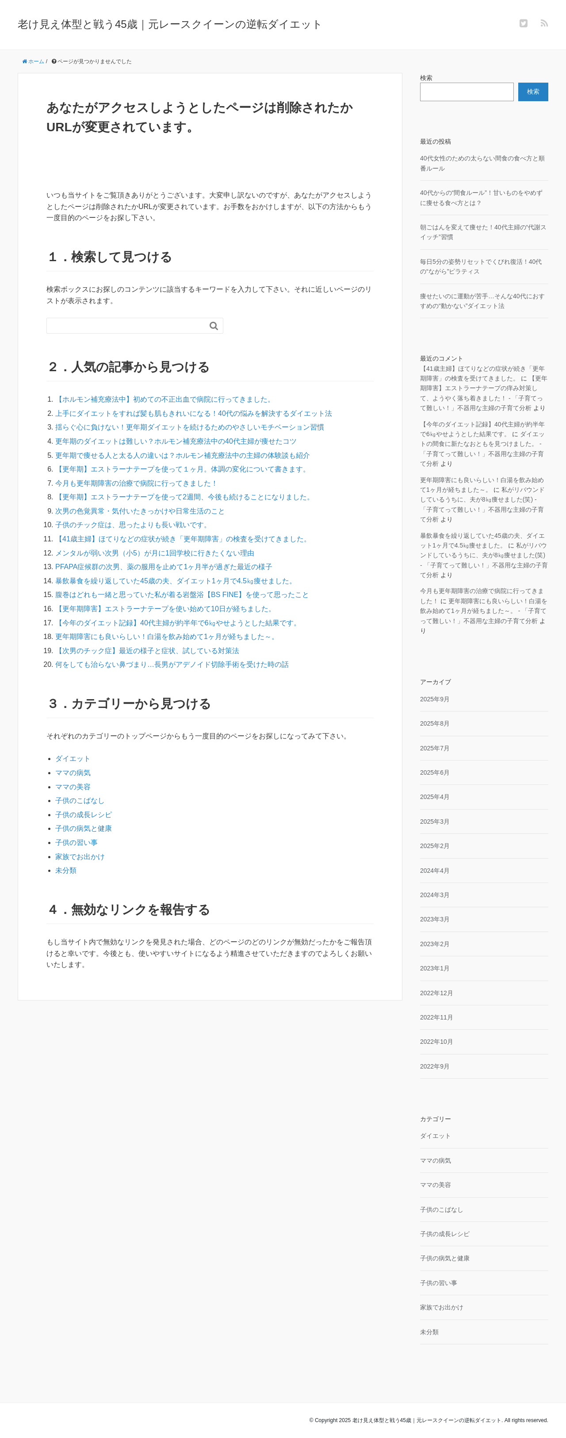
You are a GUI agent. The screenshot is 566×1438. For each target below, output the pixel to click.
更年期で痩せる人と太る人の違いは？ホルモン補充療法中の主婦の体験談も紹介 (182, 455)
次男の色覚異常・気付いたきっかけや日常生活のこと (140, 511)
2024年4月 (435, 870)
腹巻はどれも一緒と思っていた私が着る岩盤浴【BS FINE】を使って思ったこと (182, 594)
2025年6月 (435, 772)
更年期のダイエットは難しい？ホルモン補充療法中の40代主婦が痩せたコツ (176, 441)
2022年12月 (436, 993)
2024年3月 (435, 894)
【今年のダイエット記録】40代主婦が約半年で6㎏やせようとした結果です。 (178, 623)
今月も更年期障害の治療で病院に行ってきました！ (136, 483)
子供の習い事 (76, 842)
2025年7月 (435, 748)
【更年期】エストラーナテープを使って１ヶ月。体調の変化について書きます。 (182, 469)
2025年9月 (435, 699)
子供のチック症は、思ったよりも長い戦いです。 (133, 525)
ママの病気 (73, 772)
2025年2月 (435, 845)
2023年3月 (435, 919)
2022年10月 (436, 1041)
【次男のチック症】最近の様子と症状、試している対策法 (147, 650)
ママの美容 (73, 787)
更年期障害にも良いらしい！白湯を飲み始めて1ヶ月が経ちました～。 (167, 636)
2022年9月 (435, 1066)
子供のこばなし (80, 800)
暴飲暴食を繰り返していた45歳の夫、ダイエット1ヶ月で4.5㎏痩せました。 (175, 581)
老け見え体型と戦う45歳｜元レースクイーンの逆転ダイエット (170, 24)
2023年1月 (435, 968)
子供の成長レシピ (83, 814)
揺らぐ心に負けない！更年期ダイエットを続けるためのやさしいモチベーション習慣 (189, 427)
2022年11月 (436, 1017)
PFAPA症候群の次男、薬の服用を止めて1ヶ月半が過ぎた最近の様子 (163, 567)
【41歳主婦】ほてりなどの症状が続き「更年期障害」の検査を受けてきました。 (183, 539)
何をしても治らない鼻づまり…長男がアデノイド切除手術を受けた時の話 (172, 664)
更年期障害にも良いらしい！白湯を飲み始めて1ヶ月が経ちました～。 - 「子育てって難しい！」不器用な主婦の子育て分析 (483, 610)
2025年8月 (435, 723)
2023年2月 (435, 943)
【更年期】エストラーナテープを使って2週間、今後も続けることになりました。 (184, 497)
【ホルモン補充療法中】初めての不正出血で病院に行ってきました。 (165, 399)
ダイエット (73, 758)
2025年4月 (435, 796)
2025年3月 (435, 821)
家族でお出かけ (80, 856)
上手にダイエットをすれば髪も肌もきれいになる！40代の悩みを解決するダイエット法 (193, 413)
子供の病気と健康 (83, 828)
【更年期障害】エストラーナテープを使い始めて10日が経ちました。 (165, 608)
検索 (426, 77)
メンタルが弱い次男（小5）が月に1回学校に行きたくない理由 (154, 553)
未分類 (65, 870)
